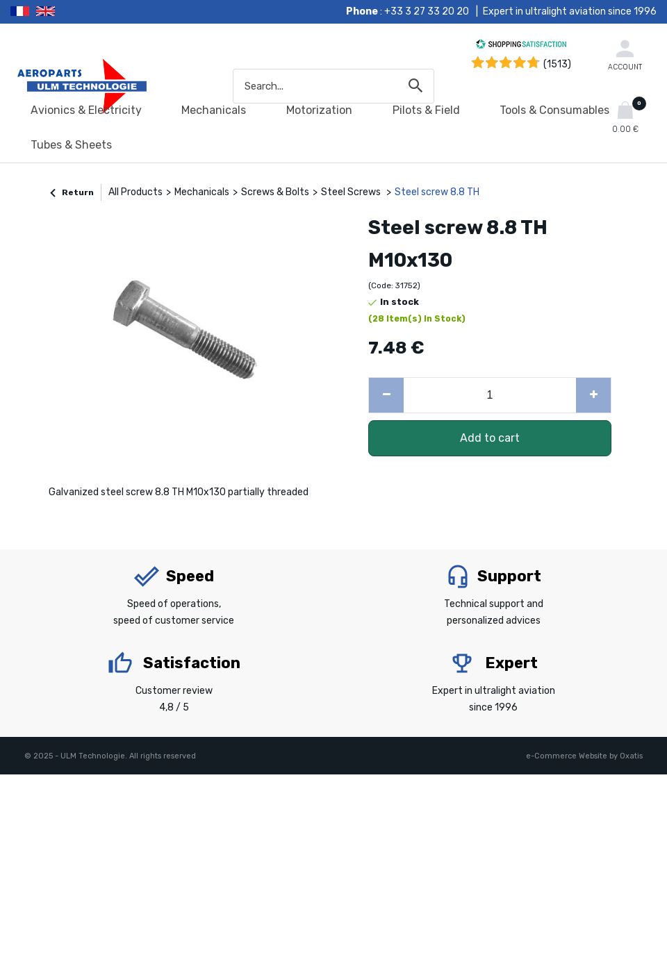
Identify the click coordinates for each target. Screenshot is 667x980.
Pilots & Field (426, 110)
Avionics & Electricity (86, 110)
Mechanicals (213, 110)
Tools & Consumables (554, 110)
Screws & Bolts (275, 192)
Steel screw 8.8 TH (437, 192)
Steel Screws (352, 192)
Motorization (319, 110)
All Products (135, 192)
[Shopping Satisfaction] (521, 46)
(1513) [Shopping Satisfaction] (557, 64)
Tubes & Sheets (71, 144)
